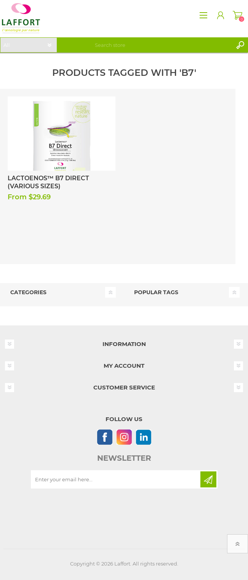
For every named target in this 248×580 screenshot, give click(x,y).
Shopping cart (237, 15)
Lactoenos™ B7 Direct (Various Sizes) (48, 182)
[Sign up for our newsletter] (116, 479)
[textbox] (162, 45)
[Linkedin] (143, 436)
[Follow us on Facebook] (104, 436)
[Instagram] (124, 436)
